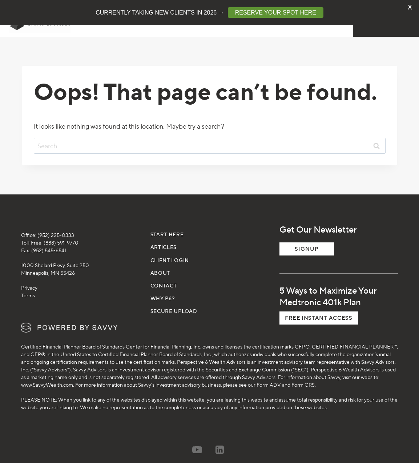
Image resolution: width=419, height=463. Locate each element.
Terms (28, 289)
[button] (318, 311)
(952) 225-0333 (55, 228)
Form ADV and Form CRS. (286, 378)
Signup (307, 242)
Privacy (29, 281)
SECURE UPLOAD (173, 304)
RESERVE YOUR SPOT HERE (275, 12)
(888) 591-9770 (61, 236)
